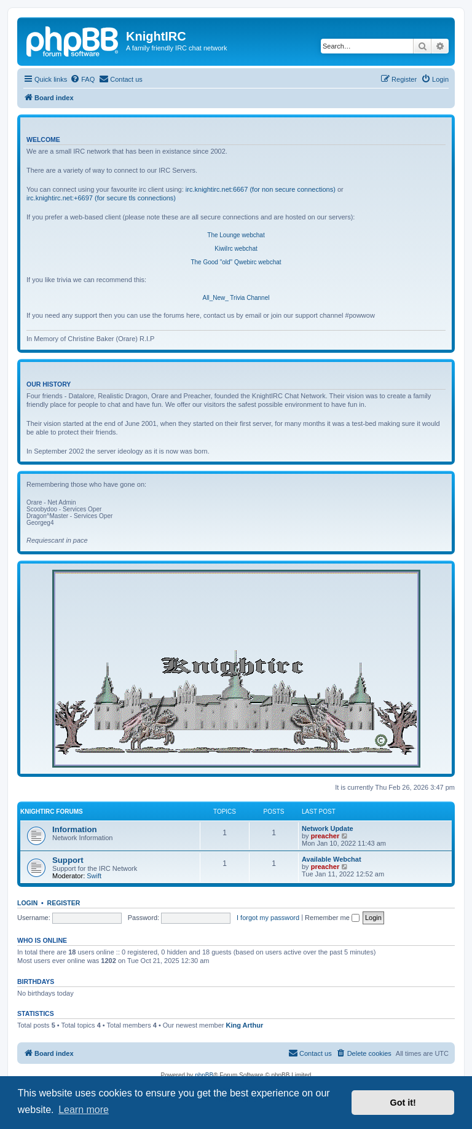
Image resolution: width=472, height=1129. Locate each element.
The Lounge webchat (235, 235)
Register (64, 903)
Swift (94, 875)
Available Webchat (331, 859)
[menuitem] (82, 79)
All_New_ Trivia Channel (236, 297)
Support (68, 860)
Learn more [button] (83, 1109)
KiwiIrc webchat (235, 248)
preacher (325, 836)
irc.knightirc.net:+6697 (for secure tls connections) (101, 198)
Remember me (332, 917)
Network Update (327, 828)
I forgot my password (268, 917)
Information (74, 829)
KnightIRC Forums (51, 811)
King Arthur (245, 1025)
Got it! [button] (403, 1102)
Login (27, 903)
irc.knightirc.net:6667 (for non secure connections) (261, 189)
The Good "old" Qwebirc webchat (236, 262)
